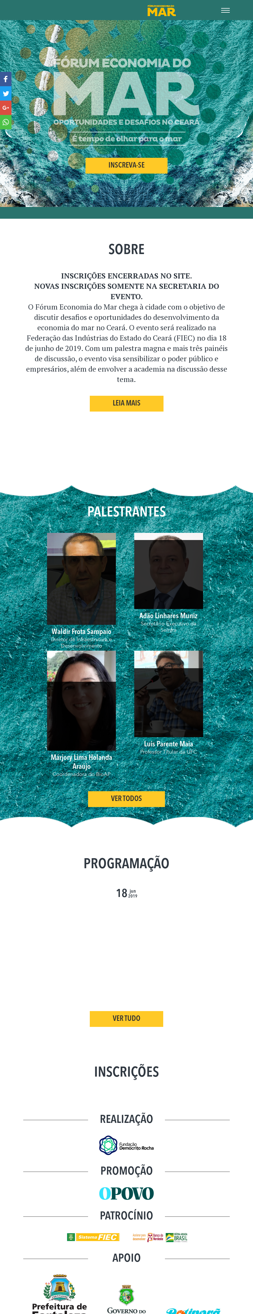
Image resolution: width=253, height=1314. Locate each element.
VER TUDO (126, 1019)
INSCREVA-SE (126, 165)
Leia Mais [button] (127, 403)
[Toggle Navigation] (225, 9)
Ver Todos (126, 799)
